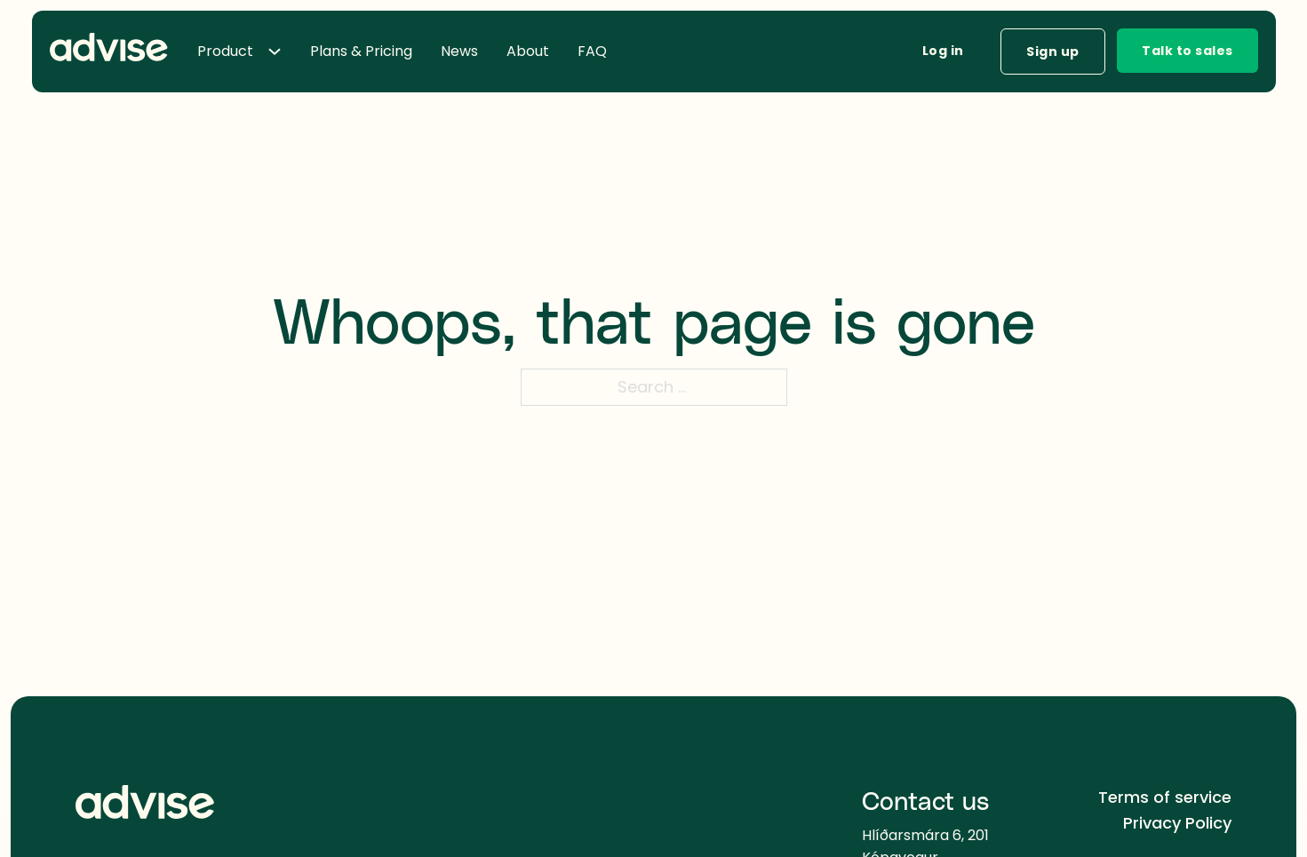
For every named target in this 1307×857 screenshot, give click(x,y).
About (527, 51)
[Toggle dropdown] (281, 52)
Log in (943, 51)
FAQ (592, 51)
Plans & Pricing (361, 51)
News (459, 51)
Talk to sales (1187, 51)
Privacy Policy (1177, 823)
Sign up (1053, 51)
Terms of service (1164, 797)
